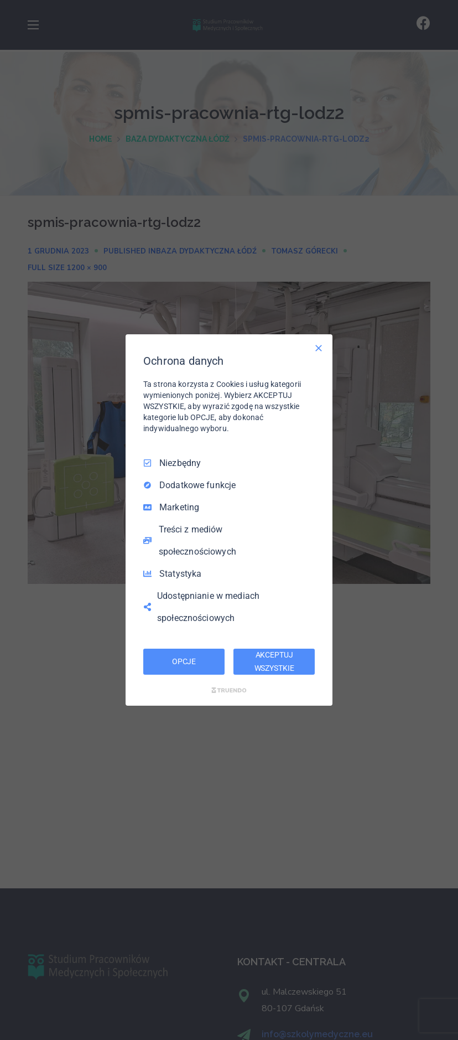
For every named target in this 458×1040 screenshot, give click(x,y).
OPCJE (184, 661)
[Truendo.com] (229, 690)
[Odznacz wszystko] (318, 348)
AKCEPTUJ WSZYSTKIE (274, 661)
